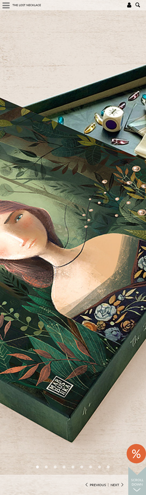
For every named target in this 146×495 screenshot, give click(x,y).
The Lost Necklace (26, 5)
